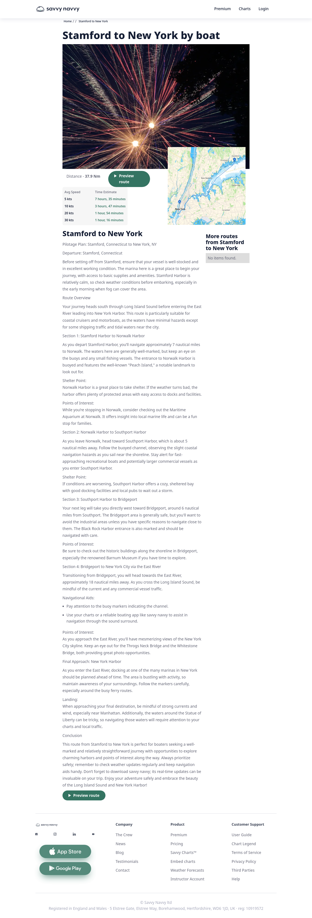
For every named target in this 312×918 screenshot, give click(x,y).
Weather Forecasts (187, 870)
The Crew (124, 834)
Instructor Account (187, 879)
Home (68, 21)
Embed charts (183, 861)
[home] (65, 9)
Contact (123, 870)
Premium (222, 8)
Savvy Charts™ (183, 852)
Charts (245, 8)
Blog (120, 852)
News (121, 843)
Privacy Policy (244, 861)
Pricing (177, 843)
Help (236, 879)
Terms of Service (246, 852)
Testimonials (127, 861)
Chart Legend (244, 843)
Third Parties (243, 870)
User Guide (242, 834)
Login (263, 8)
